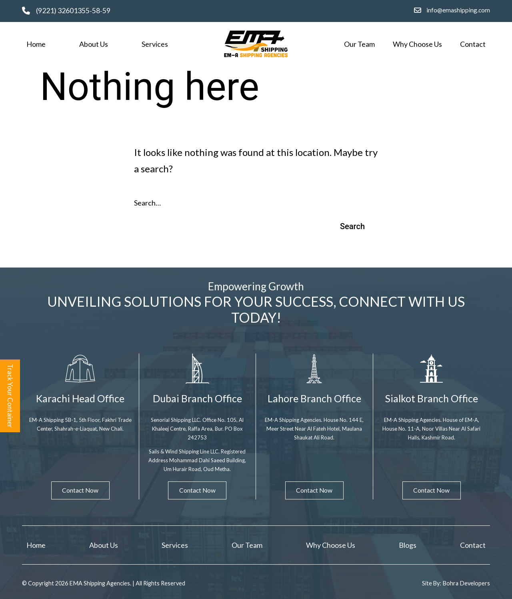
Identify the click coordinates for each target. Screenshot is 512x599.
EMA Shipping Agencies (99, 583)
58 (96, 10)
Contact (473, 44)
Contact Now (80, 490)
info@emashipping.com (458, 10)
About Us (93, 44)
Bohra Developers (466, 583)
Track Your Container (10, 396)
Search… (147, 202)
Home (36, 44)
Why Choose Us (417, 44)
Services (155, 44)
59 (106, 10)
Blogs (407, 544)
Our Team (359, 44)
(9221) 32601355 (63, 10)
